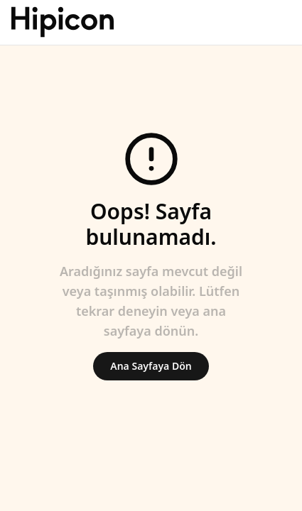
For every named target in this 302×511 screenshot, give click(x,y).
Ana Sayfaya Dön (150, 366)
